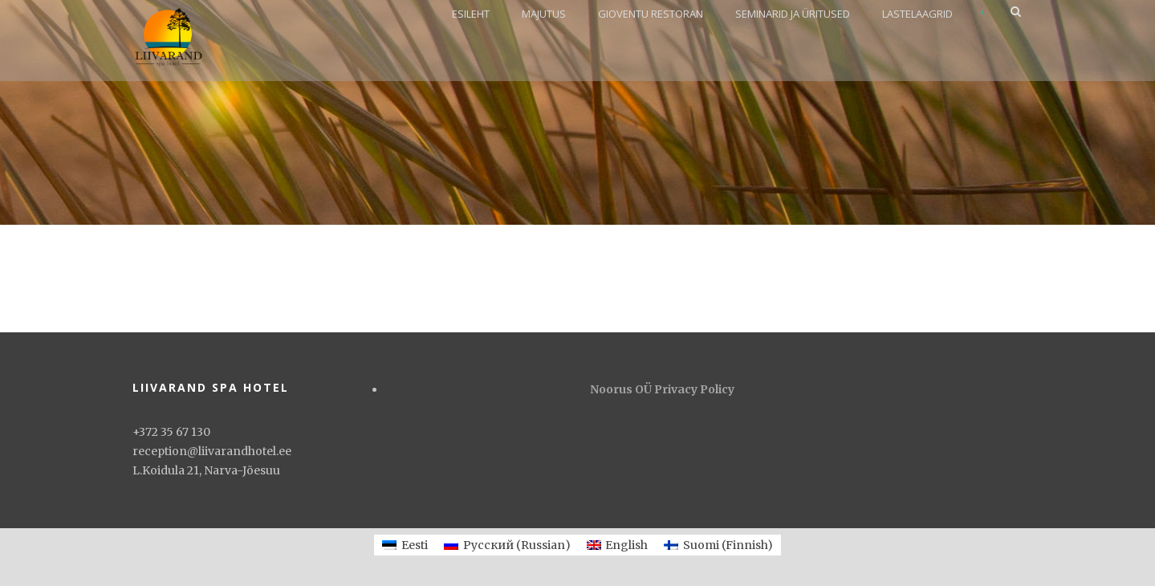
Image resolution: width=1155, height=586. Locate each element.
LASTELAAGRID (917, 13)
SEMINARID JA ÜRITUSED (792, 13)
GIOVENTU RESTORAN (650, 13)
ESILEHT (471, 13)
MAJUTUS (544, 13)
